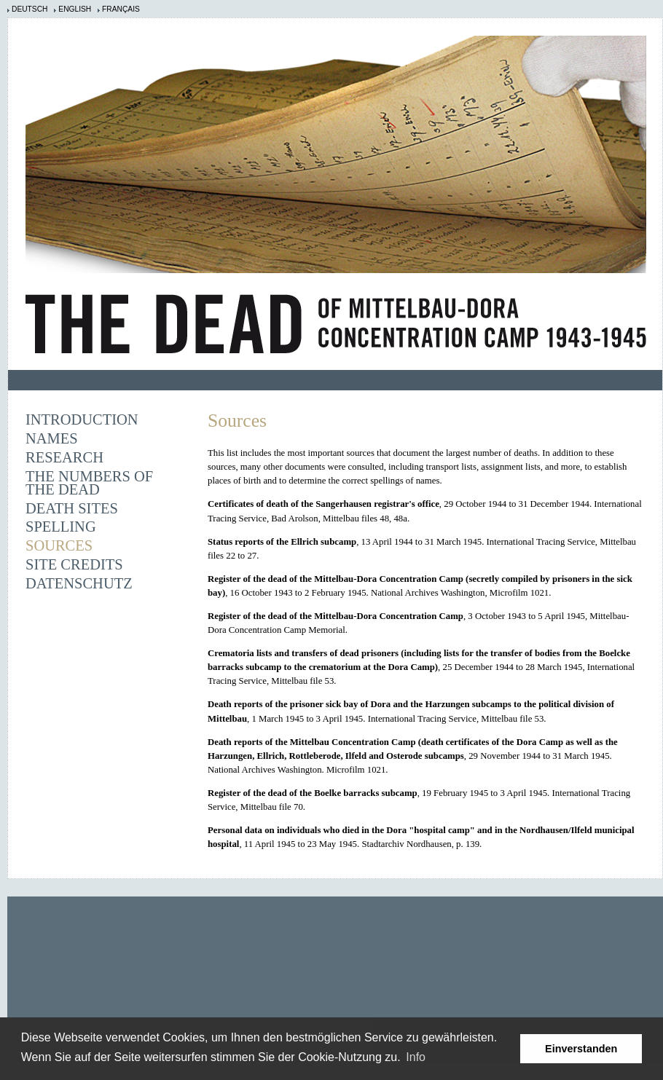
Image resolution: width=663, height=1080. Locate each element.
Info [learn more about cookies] (415, 1057)
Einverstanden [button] (581, 1049)
